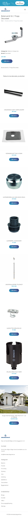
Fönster (3, 466)
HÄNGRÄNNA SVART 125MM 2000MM (14, 110)
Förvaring (3, 468)
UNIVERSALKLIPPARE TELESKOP (14, 284)
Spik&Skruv (4, 479)
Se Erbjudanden (20, 3)
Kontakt (3, 498)
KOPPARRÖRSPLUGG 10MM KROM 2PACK (14, 197)
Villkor (2, 500)
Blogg (2, 495)
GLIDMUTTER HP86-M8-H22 (14, 328)
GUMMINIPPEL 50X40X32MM (14, 241)
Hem (2, 21)
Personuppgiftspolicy (6, 503)
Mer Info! (6, 61)
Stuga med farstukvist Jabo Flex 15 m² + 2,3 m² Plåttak (14, 416)
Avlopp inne (15, 51)
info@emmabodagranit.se (8, 454)
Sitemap (3, 506)
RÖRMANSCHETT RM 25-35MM (14, 153)
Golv (2, 474)
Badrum (10, 51)
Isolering (3, 477)
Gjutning (3, 471)
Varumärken (4, 482)
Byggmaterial (4, 485)
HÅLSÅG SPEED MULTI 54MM (14, 372)
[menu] (25, 9)
